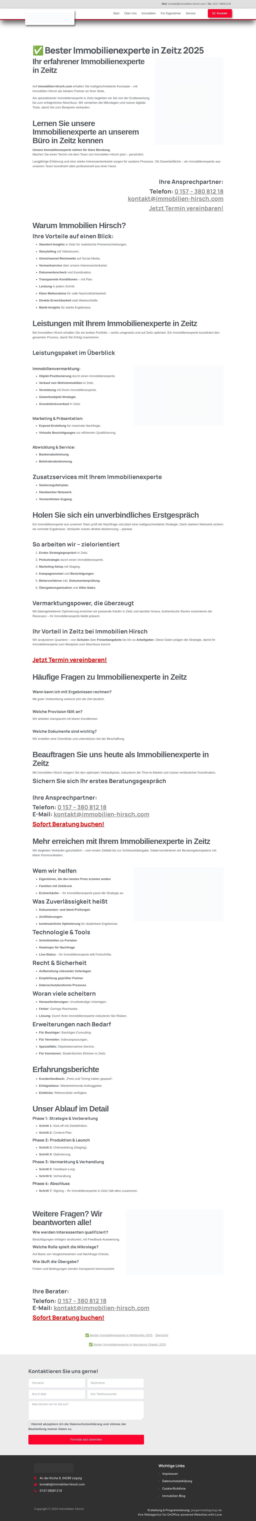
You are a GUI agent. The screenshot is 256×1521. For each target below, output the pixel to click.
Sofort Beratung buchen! (68, 824)
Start (116, 13)
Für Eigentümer (171, 13)
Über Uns (130, 13)
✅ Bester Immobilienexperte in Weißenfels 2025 (118, 1335)
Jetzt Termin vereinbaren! (186, 208)
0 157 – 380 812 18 (199, 191)
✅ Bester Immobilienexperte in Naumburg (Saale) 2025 (127, 1344)
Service (191, 13)
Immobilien (149, 13)
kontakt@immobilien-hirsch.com (176, 198)
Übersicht (161, 1335)
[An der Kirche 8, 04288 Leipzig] (190, 1411)
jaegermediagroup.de (206, 1510)
